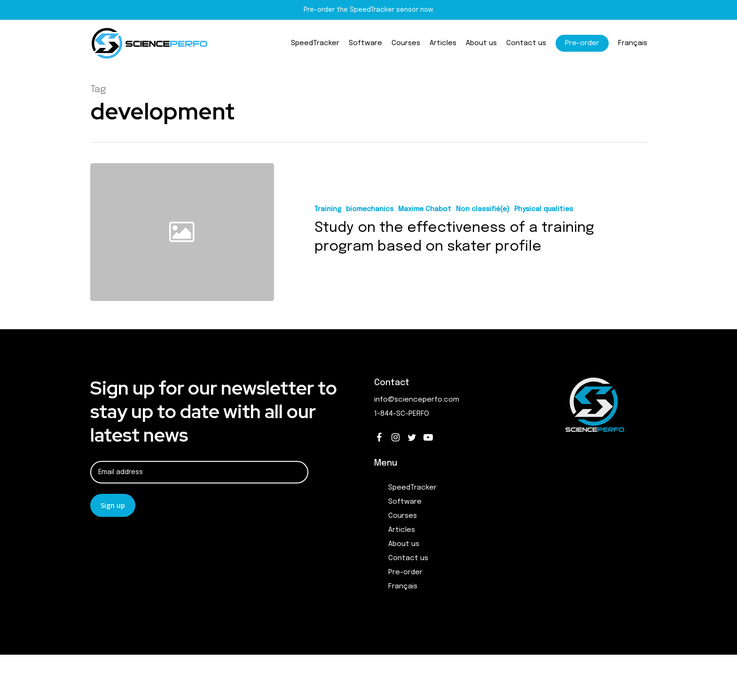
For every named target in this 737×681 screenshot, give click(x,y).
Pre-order (405, 572)
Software (405, 502)
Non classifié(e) (483, 209)
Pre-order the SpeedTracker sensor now (368, 10)
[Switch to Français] (632, 43)
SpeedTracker (412, 487)
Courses (402, 516)
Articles (401, 530)
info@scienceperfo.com (416, 400)
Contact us (408, 558)
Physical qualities (543, 209)
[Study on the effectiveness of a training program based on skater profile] (460, 232)
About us (403, 544)
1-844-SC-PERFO (401, 414)
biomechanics (369, 209)
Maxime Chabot (424, 209)
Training (327, 209)
